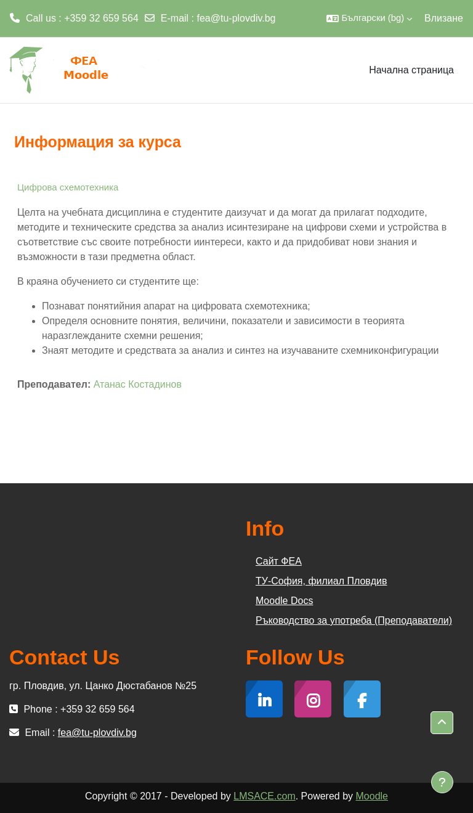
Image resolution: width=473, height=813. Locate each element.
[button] (369, 18)
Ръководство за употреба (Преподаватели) (354, 620)
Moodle (372, 796)
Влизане (443, 18)
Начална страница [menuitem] (411, 70)
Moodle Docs (284, 600)
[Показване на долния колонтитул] (442, 782)
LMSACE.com (264, 796)
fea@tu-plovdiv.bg (236, 18)
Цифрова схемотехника (67, 187)
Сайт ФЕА (279, 561)
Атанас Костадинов (138, 384)
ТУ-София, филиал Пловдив (321, 581)
